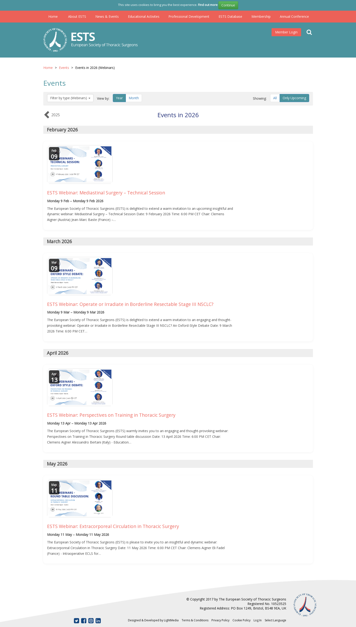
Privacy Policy (220, 620)
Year (119, 98)
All (275, 98)
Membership (261, 16)
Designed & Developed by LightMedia (153, 620)
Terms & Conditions (195, 620)
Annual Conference (294, 16)
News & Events (107, 16)
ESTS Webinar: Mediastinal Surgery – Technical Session (106, 192)
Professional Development (188, 16)
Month (134, 98)
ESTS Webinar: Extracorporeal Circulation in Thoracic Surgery (113, 526)
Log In (258, 620)
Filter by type (70, 98)
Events (64, 67)
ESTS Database (230, 16)
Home (53, 16)
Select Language (275, 620)
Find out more (208, 5)
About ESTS (77, 16)
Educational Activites (143, 16)
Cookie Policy (242, 620)
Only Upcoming (294, 98)
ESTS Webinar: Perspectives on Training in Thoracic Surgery (111, 415)
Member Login (286, 32)
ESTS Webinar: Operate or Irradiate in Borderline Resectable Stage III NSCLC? (130, 304)
